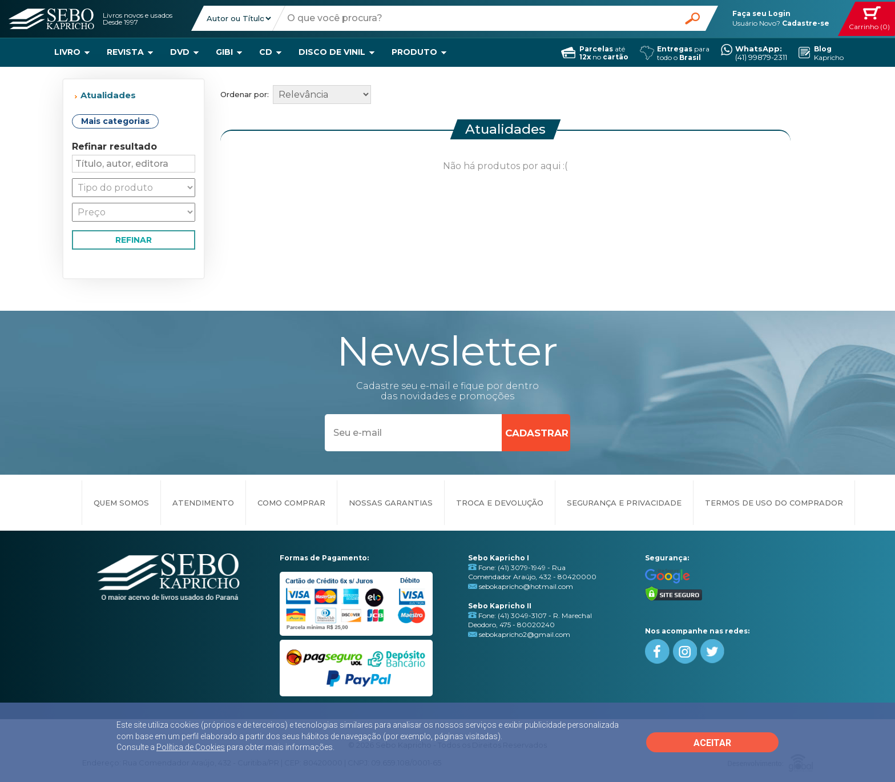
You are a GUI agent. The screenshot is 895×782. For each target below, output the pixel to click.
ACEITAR (712, 742)
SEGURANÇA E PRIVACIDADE (624, 502)
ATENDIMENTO (203, 502)
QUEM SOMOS (121, 502)
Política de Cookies (190, 747)
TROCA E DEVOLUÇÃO (499, 502)
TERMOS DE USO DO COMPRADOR (774, 502)
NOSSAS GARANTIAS (391, 502)
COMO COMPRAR (291, 502)
